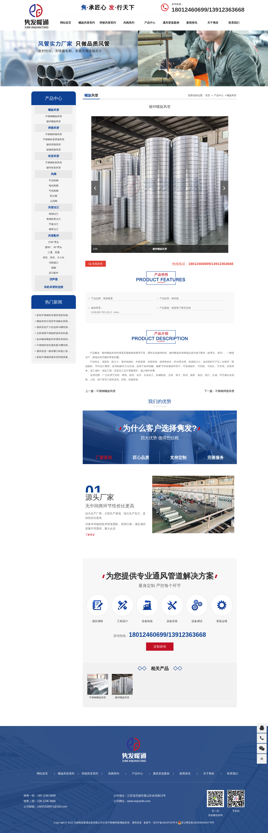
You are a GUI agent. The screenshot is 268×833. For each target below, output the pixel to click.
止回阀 (53, 201)
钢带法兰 (53, 229)
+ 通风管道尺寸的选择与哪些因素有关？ (53, 327)
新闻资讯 (191, 22)
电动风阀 (53, 185)
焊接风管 (53, 127)
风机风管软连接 (53, 287)
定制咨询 (160, 646)
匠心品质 (141, 457)
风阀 (53, 174)
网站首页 (65, 22)
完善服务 (215, 457)
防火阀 (53, 195)
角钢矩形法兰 (53, 219)
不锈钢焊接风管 (53, 134)
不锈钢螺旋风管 (53, 116)
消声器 (53, 279)
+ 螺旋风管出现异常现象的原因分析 (53, 321)
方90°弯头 (53, 242)
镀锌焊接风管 (53, 144)
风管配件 (53, 235)
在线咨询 (95, 263)
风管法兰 (53, 207)
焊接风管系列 (107, 22)
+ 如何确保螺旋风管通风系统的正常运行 (53, 339)
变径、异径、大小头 (53, 257)
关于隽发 (212, 22)
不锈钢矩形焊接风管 (53, 139)
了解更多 (90, 534)
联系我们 (233, 22)
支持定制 (178, 457)
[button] (95, 188)
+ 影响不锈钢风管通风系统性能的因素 (53, 315)
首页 (207, 95)
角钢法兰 (53, 213)
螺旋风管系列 (86, 22)
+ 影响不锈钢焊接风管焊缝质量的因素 (53, 357)
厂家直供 (104, 457)
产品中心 (149, 22)
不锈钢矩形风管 (53, 162)
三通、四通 (54, 252)
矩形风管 (53, 156)
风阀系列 (128, 22)
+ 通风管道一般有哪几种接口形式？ (53, 351)
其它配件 (53, 273)
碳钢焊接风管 (53, 149)
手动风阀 (53, 180)
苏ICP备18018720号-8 (165, 822)
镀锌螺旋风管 (53, 121)
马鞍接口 (53, 262)
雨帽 (53, 267)
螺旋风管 (53, 109)
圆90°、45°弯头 (53, 247)
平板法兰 (53, 224)
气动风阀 (53, 190)
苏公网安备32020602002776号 (196, 822)
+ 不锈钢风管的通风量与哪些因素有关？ (53, 345)
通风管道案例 (171, 22)
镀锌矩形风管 (53, 167)
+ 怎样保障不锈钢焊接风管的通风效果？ (53, 333)
